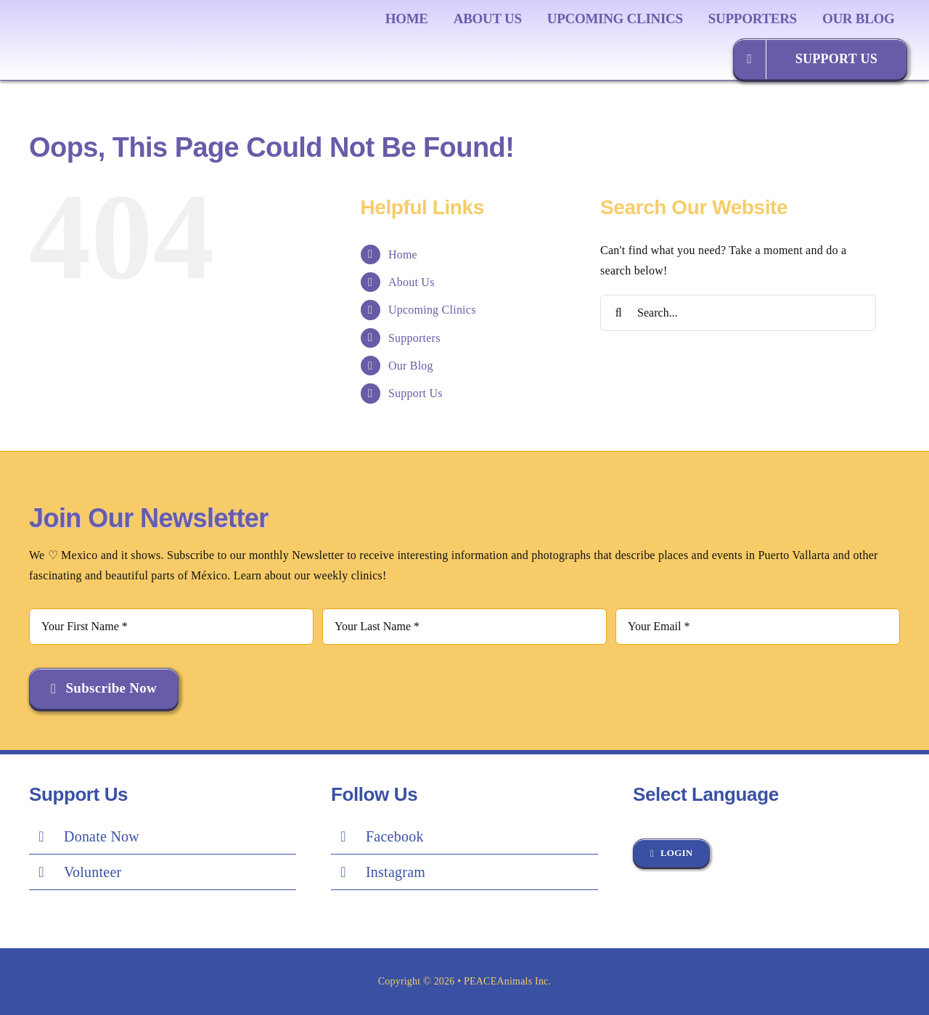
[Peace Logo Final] (112, 21)
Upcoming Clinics (432, 309)
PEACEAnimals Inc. (507, 981)
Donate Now (101, 836)
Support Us (415, 393)
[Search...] (738, 313)
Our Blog (410, 365)
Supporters (414, 338)
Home (402, 254)
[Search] (618, 313)
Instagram (395, 872)
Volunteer (93, 872)
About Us (411, 282)
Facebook (395, 836)
